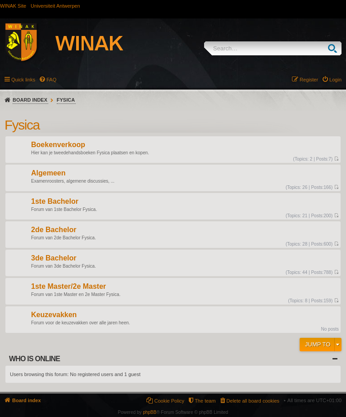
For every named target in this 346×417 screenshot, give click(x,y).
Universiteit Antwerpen (55, 6)
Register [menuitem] (309, 79)
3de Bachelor (53, 258)
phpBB (149, 412)
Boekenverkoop (58, 145)
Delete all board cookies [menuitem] (253, 401)
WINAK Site (13, 6)
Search (334, 48)
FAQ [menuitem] (51, 79)
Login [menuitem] (335, 79)
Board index (30, 100)
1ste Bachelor (54, 201)
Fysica (66, 100)
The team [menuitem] (205, 401)
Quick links (23, 79)
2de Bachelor (53, 230)
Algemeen (48, 173)
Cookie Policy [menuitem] (169, 401)
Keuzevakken (54, 315)
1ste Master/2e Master (68, 286)
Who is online (34, 359)
